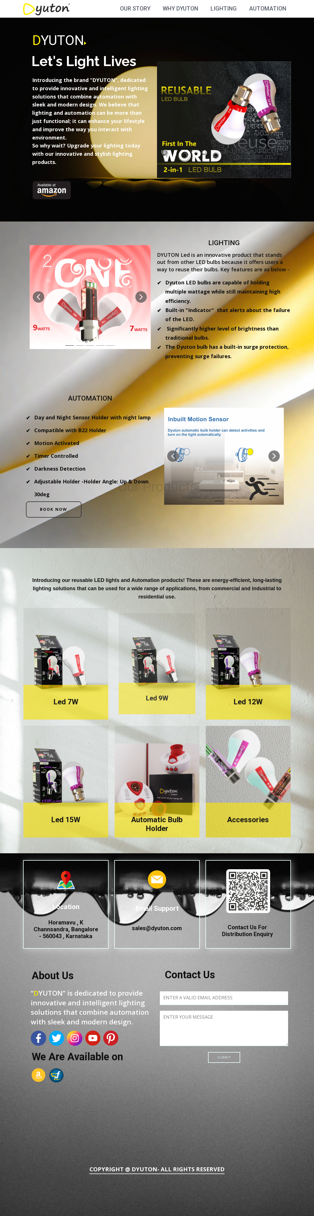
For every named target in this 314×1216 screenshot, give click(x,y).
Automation (267, 8)
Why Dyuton (180, 8)
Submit (224, 1057)
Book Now (53, 509)
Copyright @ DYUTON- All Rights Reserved (157, 1169)
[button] (38, 297)
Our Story (135, 8)
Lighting (224, 8)
